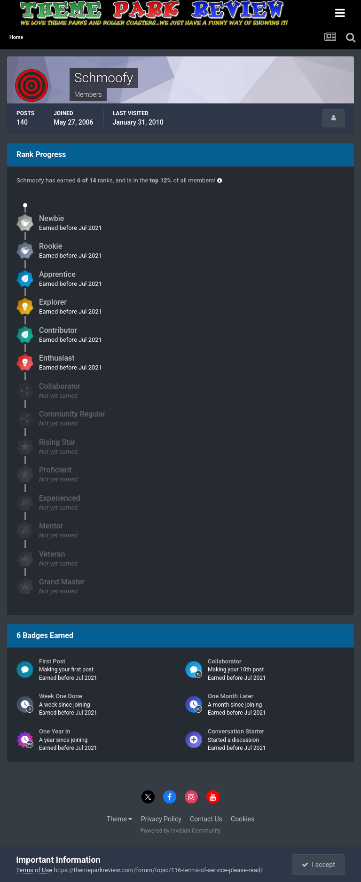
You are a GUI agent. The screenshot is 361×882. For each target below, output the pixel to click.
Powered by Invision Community (181, 830)
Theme (120, 819)
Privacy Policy (161, 819)
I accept (318, 864)
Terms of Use (34, 870)
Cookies (242, 819)
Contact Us (206, 819)
